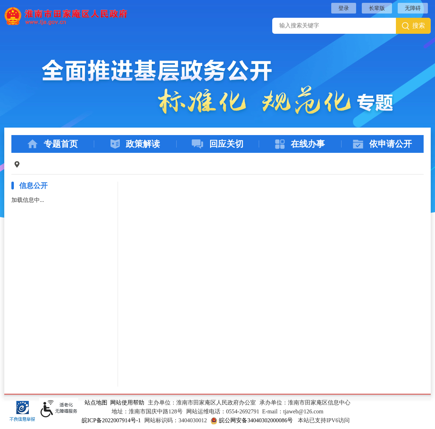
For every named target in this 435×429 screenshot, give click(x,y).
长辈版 (377, 8)
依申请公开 (382, 144)
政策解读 (135, 144)
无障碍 (413, 8)
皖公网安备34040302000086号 (251, 420)
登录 (343, 8)
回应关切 (217, 144)
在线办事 (300, 144)
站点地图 (96, 402)
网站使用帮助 (127, 402)
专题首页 (52, 144)
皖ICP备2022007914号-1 (111, 420)
